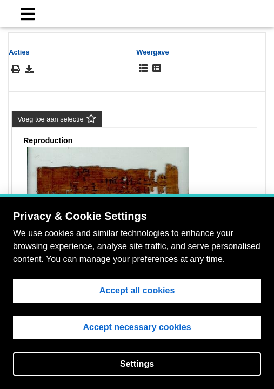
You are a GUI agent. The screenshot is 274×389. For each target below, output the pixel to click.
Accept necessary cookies (137, 327)
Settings (137, 363)
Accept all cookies (137, 290)
